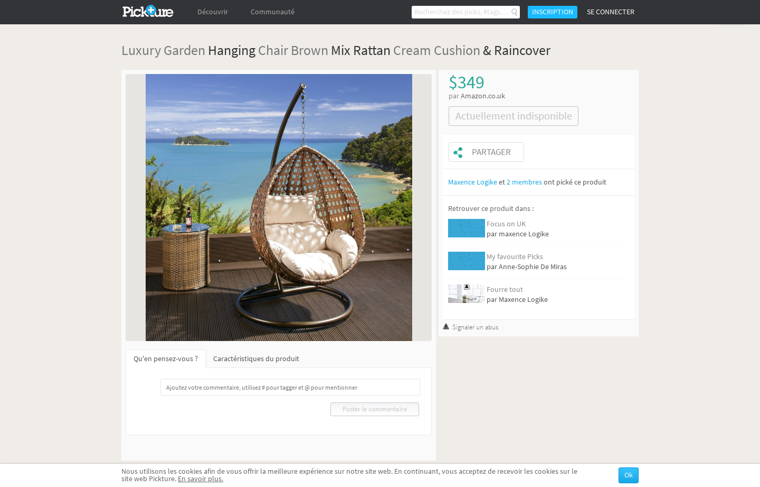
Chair (273, 50)
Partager (491, 152)
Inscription (552, 12)
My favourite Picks (515, 257)
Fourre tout (505, 289)
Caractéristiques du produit (256, 359)
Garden (184, 50)
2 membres (524, 182)
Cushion (457, 50)
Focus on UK (506, 224)
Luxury (141, 50)
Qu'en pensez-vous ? (166, 359)
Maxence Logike (472, 182)
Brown (309, 50)
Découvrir (212, 12)
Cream (412, 50)
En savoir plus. (200, 479)
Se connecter (610, 12)
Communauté (272, 12)
